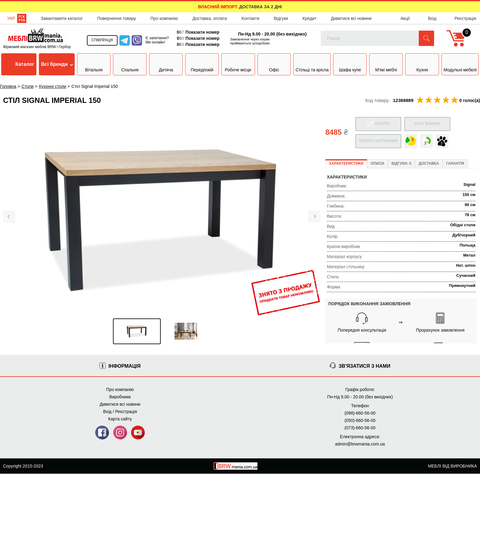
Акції (405, 18)
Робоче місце (238, 63)
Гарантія (455, 163)
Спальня (129, 63)
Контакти (250, 18)
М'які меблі (386, 62)
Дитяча (166, 63)
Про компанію (164, 18)
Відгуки (281, 18)
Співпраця (102, 40)
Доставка (428, 163)
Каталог (18, 64)
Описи (377, 163)
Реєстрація (465, 18)
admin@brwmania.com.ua (360, 444)
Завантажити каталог (62, 18)
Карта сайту (120, 418)
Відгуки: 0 (401, 163)
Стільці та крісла (311, 63)
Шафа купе (350, 63)
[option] (137, 331)
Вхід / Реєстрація (120, 411)
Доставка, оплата (210, 18)
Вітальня (94, 63)
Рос (21, 18)
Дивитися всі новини (351, 18)
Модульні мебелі (460, 63)
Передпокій (202, 63)
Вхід (432, 18)
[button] (426, 38)
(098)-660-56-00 (359, 413)
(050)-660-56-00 (359, 420)
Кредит (309, 18)
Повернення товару (116, 18)
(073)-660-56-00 (359, 427)
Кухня (422, 63)
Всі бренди (57, 64)
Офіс (274, 63)
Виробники (120, 396)
